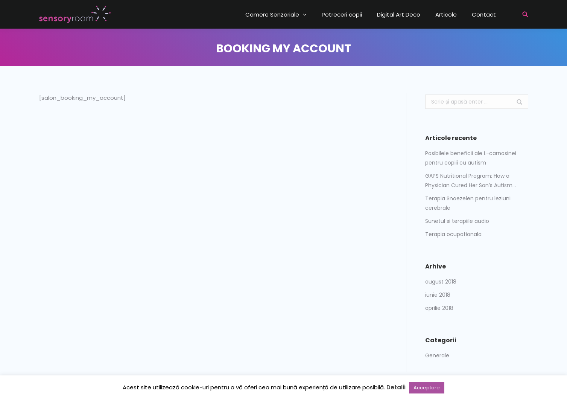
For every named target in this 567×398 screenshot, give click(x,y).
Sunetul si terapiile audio (457, 221)
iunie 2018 (437, 295)
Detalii (396, 387)
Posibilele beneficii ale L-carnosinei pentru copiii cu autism (470, 157)
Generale (437, 355)
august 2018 (440, 281)
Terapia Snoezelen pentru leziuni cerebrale (468, 203)
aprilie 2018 (439, 308)
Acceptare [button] (426, 387)
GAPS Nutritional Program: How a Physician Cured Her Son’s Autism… (470, 180)
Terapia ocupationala (453, 234)
